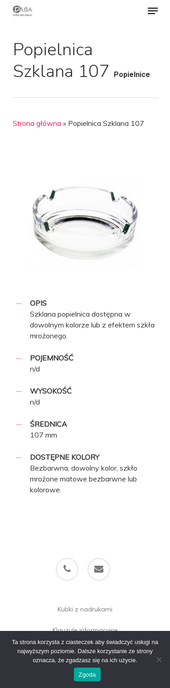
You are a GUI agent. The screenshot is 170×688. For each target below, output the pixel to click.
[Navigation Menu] (153, 10)
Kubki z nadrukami (85, 609)
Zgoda (87, 674)
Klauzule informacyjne (85, 630)
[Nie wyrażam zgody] (158, 659)
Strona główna (37, 123)
